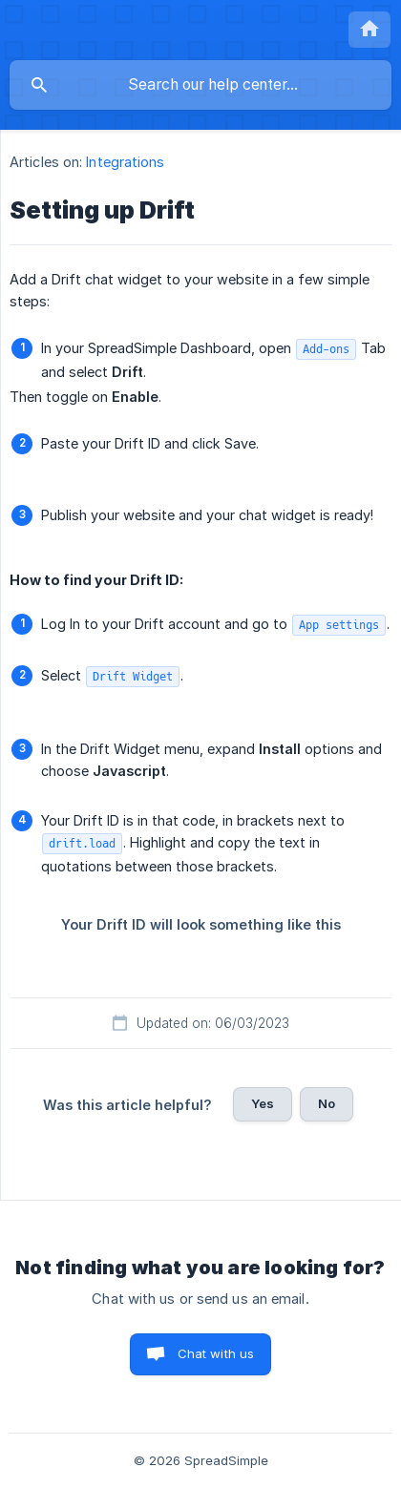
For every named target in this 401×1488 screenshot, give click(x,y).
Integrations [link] (125, 162)
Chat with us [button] (216, 1353)
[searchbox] (200, 85)
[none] (369, 29)
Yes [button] (262, 1103)
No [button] (326, 1103)
